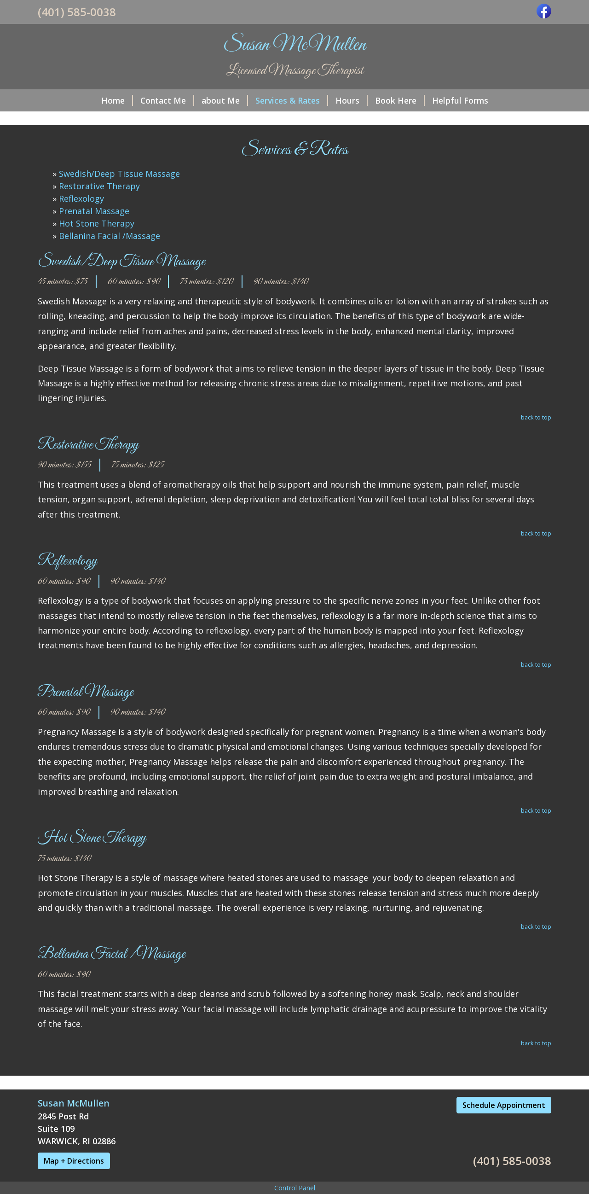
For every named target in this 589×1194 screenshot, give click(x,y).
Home (117, 100)
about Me (225, 100)
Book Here (400, 100)
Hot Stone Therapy (96, 223)
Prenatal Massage (94, 210)
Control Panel (294, 1187)
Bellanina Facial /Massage (109, 235)
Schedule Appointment (503, 1105)
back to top (536, 417)
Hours (351, 100)
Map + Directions (74, 1161)
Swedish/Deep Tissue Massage (119, 173)
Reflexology (81, 198)
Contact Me (167, 100)
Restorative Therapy (99, 186)
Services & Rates (291, 100)
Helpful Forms (460, 100)
